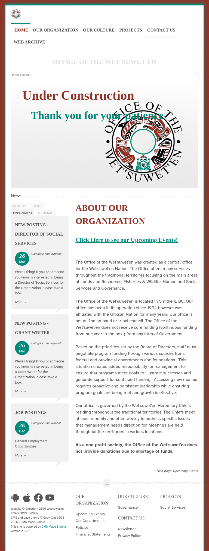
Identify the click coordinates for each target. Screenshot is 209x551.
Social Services (173, 507)
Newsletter (127, 528)
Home (21, 29)
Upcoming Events (185, 470)
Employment (22, 212)
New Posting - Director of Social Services (39, 233)
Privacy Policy (129, 535)
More (18, 302)
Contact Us (161, 29)
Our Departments (90, 520)
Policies (82, 527)
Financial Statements (93, 533)
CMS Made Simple (54, 526)
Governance (128, 507)
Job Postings (31, 412)
